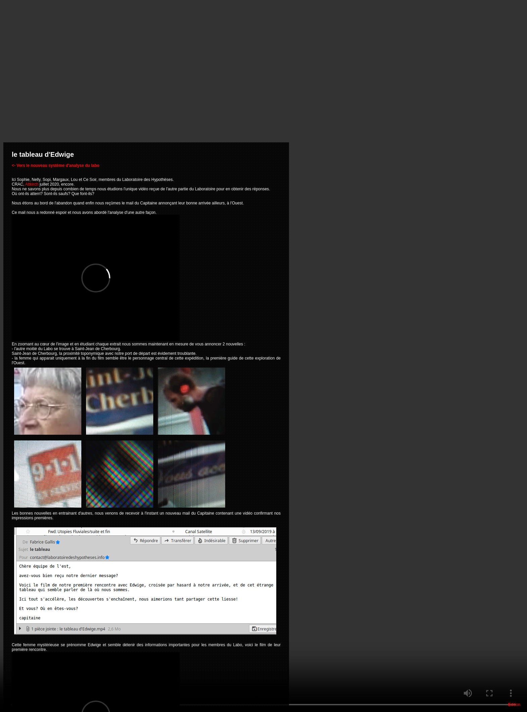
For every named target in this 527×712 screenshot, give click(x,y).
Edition (514, 704)
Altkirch (31, 184)
